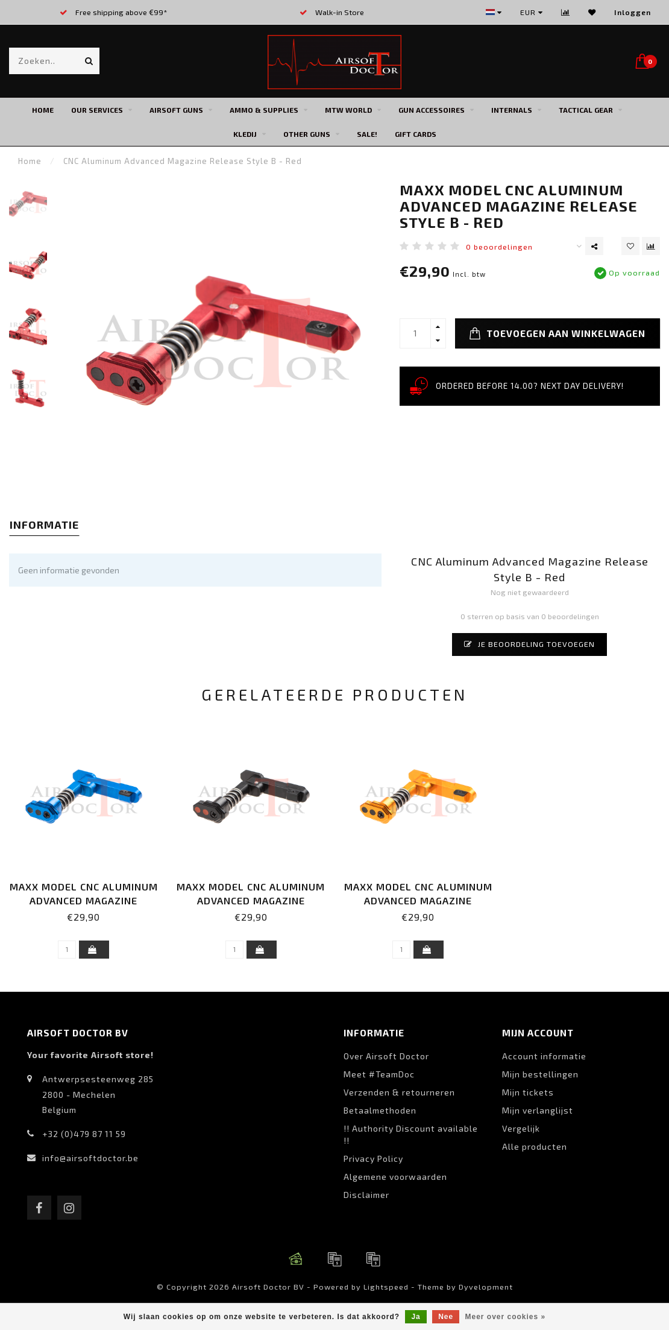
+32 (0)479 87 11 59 (84, 1134)
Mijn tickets (528, 1092)
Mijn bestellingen (540, 1074)
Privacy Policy (373, 1158)
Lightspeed (386, 1286)
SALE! (367, 134)
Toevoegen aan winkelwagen (557, 333)
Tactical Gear (586, 110)
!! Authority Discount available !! (411, 1134)
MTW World (348, 110)
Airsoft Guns (176, 110)
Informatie (44, 524)
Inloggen (632, 12)
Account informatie (544, 1056)
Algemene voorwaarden (395, 1176)
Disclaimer (366, 1195)
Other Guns (306, 134)
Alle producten (534, 1146)
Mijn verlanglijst (537, 1110)
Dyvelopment (486, 1286)
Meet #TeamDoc (379, 1074)
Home (43, 110)
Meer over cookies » (505, 1317)
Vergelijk (521, 1128)
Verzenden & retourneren (399, 1092)
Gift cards (415, 134)
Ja (415, 1317)
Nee (445, 1317)
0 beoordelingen (499, 246)
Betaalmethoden (380, 1110)
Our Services (97, 110)
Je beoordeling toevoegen (529, 644)
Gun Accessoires (431, 110)
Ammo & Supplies (264, 110)
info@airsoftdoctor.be (90, 1158)
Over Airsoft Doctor (386, 1056)
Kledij (245, 134)
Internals (511, 110)
